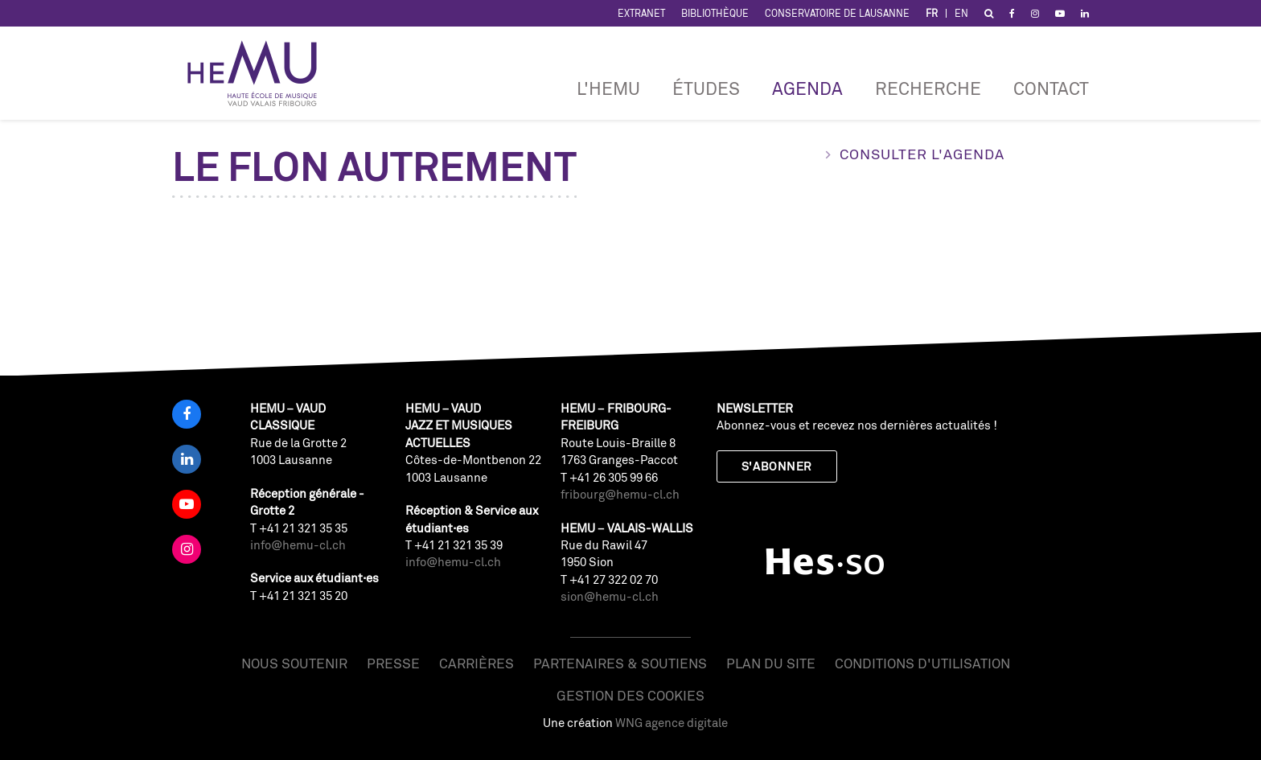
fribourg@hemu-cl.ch (620, 494)
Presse (393, 663)
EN (961, 13)
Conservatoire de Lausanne (837, 13)
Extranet (641, 13)
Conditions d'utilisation (922, 663)
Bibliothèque (715, 13)
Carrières (476, 663)
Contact (1051, 88)
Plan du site (770, 663)
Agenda (807, 88)
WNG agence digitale (671, 722)
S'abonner (776, 466)
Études (706, 88)
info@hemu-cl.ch (298, 545)
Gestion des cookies (630, 695)
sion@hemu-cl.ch (610, 596)
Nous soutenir (294, 663)
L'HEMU (608, 88)
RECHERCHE (928, 88)
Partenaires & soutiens (620, 663)
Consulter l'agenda (922, 153)
